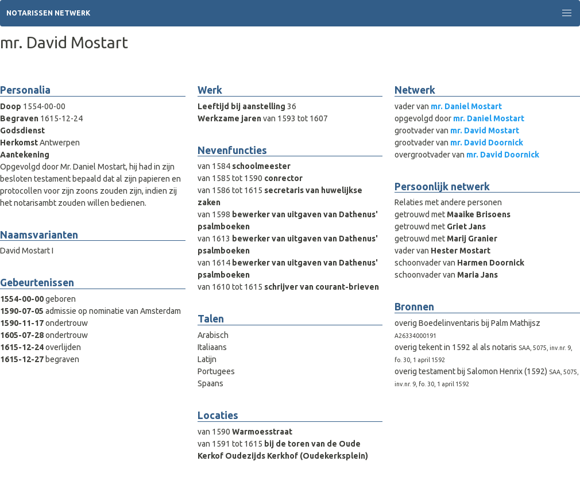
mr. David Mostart (484, 130)
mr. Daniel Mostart (466, 106)
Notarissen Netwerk (48, 13)
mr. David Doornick (486, 142)
